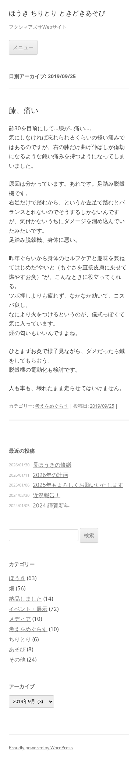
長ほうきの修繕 (52, 464)
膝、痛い (23, 110)
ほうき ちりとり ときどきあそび (57, 13)
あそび (17, 649)
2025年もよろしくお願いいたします (78, 484)
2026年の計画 (50, 474)
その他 (17, 659)
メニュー (23, 47)
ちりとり (20, 639)
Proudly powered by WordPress (41, 747)
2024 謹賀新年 (51, 505)
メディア (20, 618)
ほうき (17, 578)
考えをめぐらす (51, 406)
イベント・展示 (28, 608)
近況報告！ (46, 495)
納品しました (25, 598)
